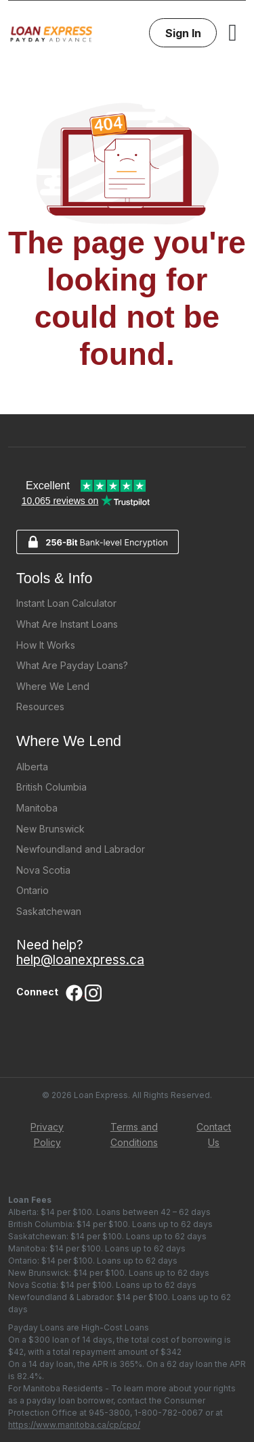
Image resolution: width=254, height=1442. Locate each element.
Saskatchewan (48, 911)
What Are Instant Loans (67, 624)
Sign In (183, 33)
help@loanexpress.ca (80, 960)
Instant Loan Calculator (66, 603)
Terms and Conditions (134, 1135)
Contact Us (213, 1135)
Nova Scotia (43, 870)
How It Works (45, 645)
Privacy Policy (47, 1135)
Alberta (32, 766)
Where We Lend (52, 686)
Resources (40, 706)
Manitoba (37, 808)
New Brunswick (50, 829)
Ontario (32, 890)
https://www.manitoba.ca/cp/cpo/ (74, 1425)
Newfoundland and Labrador (80, 849)
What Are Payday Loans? (72, 665)
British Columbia (51, 787)
